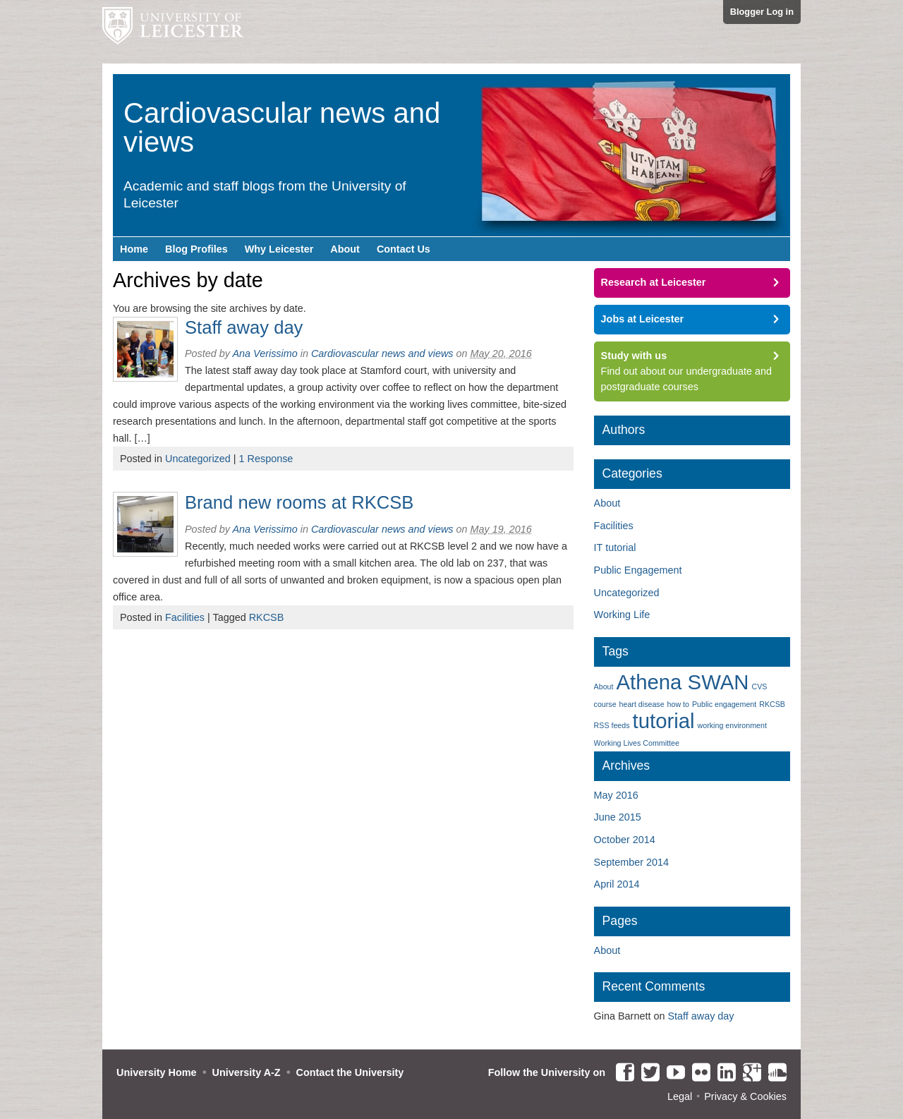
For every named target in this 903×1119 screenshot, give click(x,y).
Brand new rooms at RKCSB (299, 502)
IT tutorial (615, 547)
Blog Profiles (196, 249)
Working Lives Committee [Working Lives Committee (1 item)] (636, 743)
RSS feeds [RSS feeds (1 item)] (612, 725)
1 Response (266, 458)
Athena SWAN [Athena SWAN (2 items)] (682, 682)
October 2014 (624, 839)
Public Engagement (638, 570)
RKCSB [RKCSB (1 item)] (772, 704)
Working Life (622, 614)
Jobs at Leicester (642, 319)
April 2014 (617, 884)
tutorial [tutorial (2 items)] (664, 720)
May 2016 (616, 795)
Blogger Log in (762, 11)
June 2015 (617, 817)
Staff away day (244, 327)
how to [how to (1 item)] (678, 704)
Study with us (634, 355)
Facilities (185, 617)
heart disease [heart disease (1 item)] (642, 704)
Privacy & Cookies (745, 1096)
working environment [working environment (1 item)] (732, 725)
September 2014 (631, 862)
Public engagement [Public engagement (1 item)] (724, 704)
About (345, 249)
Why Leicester (279, 249)
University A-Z (246, 1072)
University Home (156, 1072)
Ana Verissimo (264, 353)
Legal (679, 1096)
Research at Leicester (653, 282)
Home (134, 249)
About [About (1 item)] (604, 686)
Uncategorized (198, 458)
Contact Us (403, 249)
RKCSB (266, 617)
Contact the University (350, 1072)
